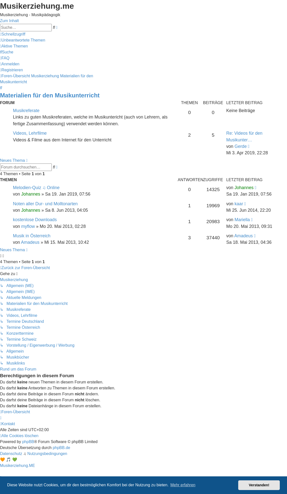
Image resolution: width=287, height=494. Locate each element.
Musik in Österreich (32, 235)
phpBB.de (61, 448)
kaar (238, 203)
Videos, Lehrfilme (30, 133)
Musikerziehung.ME (17, 465)
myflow (28, 226)
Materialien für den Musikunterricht (50, 95)
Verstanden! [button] (259, 485)
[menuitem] (22, 40)
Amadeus (30, 242)
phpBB (28, 442)
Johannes (30, 194)
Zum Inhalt (9, 21)
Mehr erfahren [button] (182, 485)
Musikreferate (26, 110)
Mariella (242, 219)
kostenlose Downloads (35, 219)
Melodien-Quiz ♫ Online (36, 187)
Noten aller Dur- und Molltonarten (45, 203)
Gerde (240, 146)
